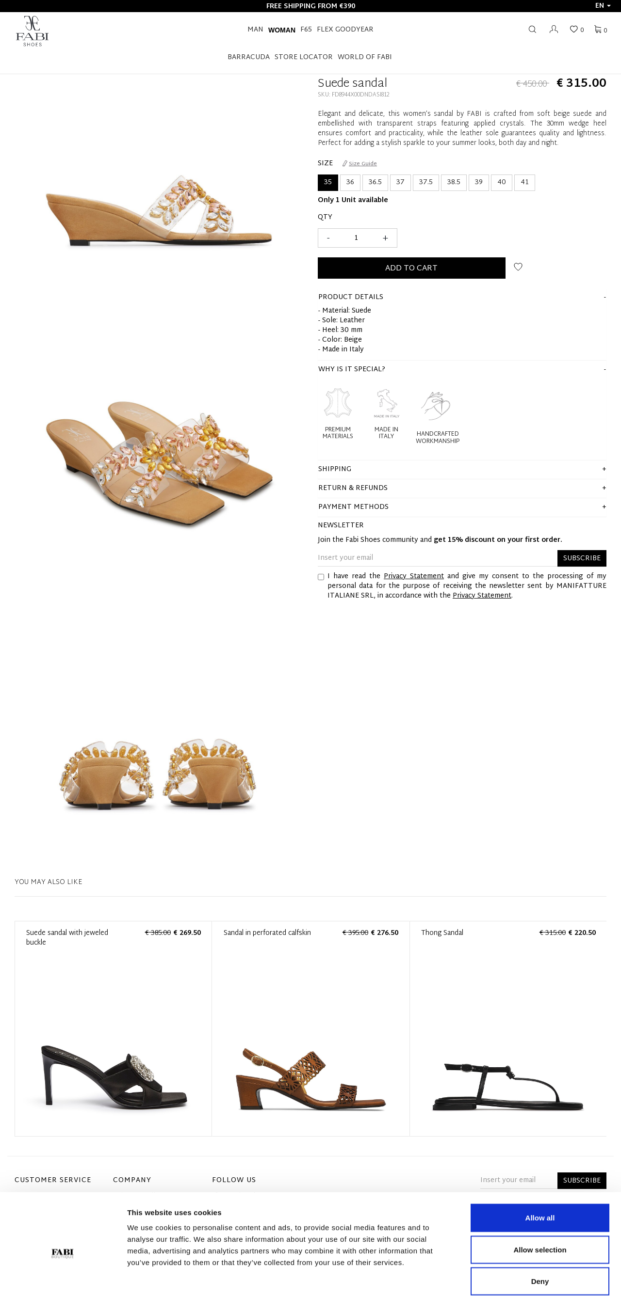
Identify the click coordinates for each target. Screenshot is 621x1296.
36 (350, 182)
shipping (334, 469)
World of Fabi (365, 57)
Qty (325, 217)
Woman (281, 30)
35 (328, 182)
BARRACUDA (249, 57)
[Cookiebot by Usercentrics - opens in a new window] (62, 1277)
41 (525, 182)
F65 (306, 30)
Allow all (540, 1169)
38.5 (453, 182)
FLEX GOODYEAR (345, 30)
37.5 (426, 182)
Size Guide (360, 164)
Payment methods (353, 507)
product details (350, 297)
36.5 (375, 182)
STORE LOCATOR (304, 57)
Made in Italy (386, 434)
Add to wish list (518, 267)
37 (400, 182)
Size (325, 164)
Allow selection (539, 1201)
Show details (509, 1277)
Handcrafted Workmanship (437, 438)
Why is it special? (351, 370)
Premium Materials (338, 434)
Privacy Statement (414, 576)
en (603, 6)
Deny (540, 1232)
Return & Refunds (353, 488)
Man (255, 30)
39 (479, 182)
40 (501, 182)
